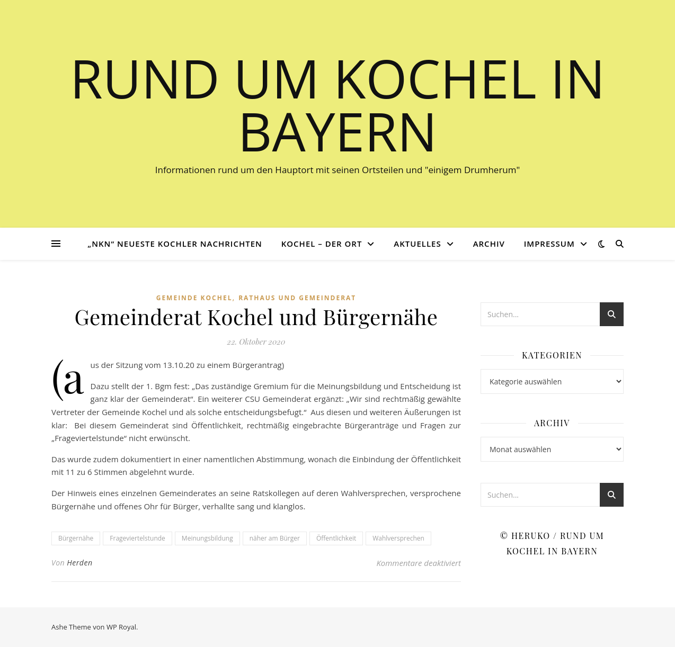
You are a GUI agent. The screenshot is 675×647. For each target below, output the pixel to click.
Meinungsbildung (207, 538)
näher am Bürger (275, 538)
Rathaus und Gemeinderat (297, 297)
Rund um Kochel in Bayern (337, 104)
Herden (79, 563)
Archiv (489, 243)
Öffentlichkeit (336, 538)
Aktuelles (417, 243)
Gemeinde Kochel (194, 297)
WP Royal (121, 627)
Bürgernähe (75, 538)
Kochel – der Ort (321, 243)
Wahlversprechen (398, 538)
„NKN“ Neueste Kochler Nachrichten (174, 243)
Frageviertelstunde (137, 538)
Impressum (549, 243)
